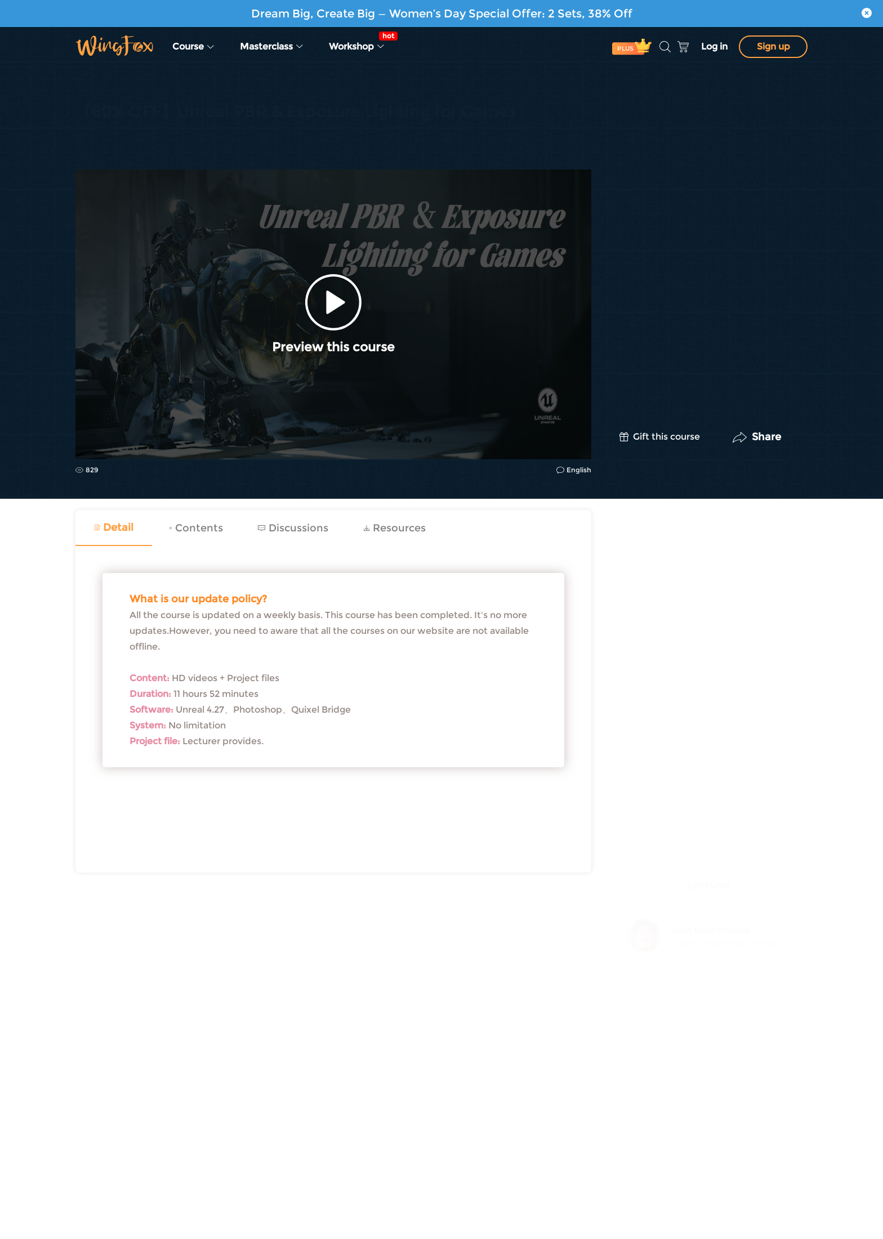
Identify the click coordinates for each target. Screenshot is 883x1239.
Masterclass (272, 46)
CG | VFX (92, 141)
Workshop (360, 42)
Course (193, 46)
